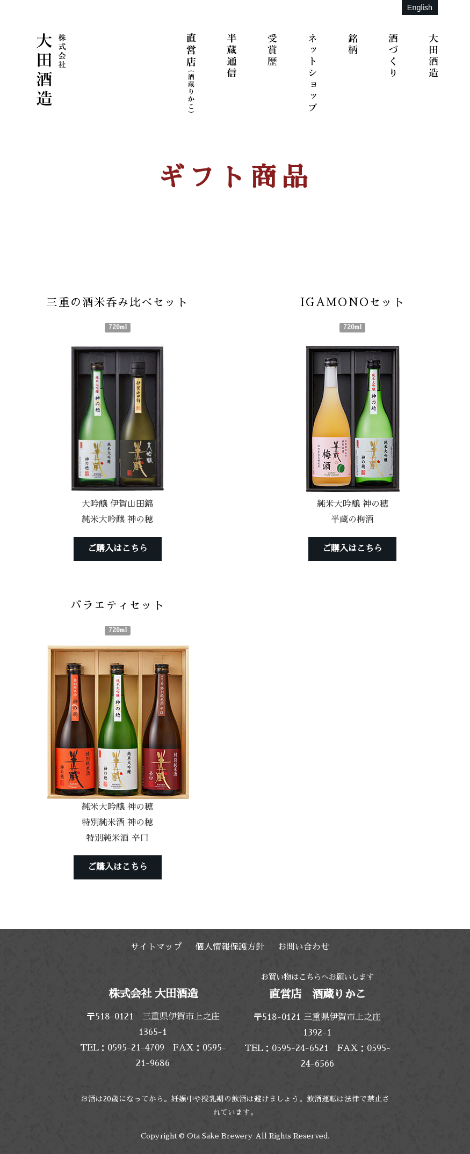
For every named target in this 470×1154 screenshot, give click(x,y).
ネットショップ (314, 72)
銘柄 (354, 72)
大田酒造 (435, 72)
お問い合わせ (303, 947)
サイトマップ (156, 947)
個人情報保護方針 (230, 947)
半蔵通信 (234, 72)
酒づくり (395, 72)
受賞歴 (274, 72)
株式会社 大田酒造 (51, 69)
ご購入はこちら (118, 548)
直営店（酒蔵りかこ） (193, 72)
